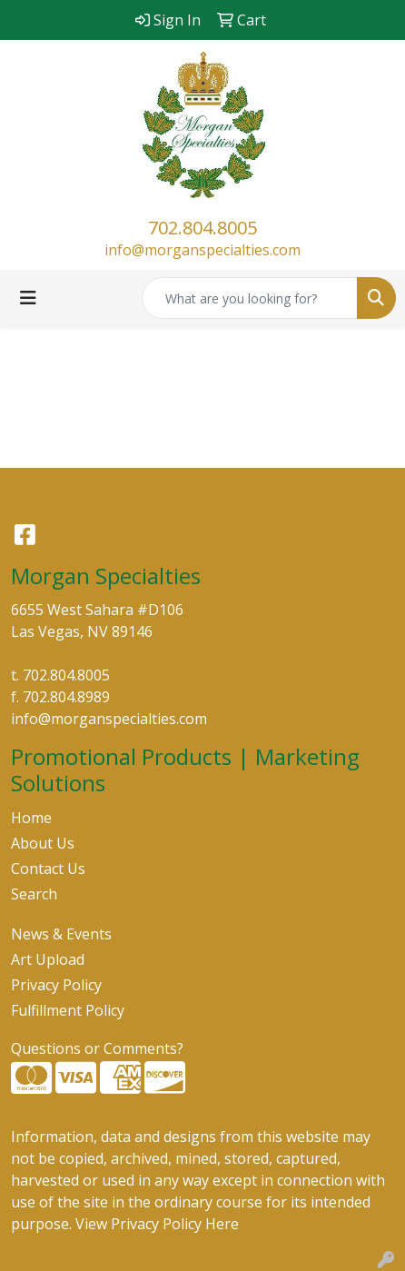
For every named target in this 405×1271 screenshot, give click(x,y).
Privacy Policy (56, 985)
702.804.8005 (202, 227)
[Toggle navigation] (28, 298)
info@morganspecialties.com (202, 250)
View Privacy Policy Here (157, 1224)
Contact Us (48, 869)
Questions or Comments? (97, 1048)
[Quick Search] (250, 298)
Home (31, 818)
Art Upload (47, 959)
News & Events (61, 934)
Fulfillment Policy (67, 1010)
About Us (42, 843)
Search (34, 894)
